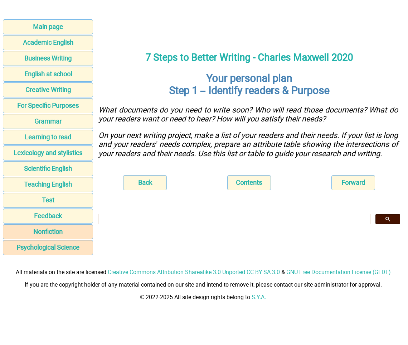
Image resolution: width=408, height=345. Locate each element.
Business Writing (48, 58)
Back (145, 182)
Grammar (48, 121)
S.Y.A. (259, 297)
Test (48, 200)
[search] (233, 219)
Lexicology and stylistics (48, 153)
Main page (48, 26)
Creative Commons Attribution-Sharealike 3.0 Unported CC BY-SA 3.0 (194, 272)
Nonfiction (48, 231)
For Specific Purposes (48, 105)
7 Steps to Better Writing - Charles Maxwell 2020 (249, 57)
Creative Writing (48, 90)
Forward (353, 182)
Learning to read (48, 137)
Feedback (48, 216)
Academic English (48, 42)
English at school (48, 74)
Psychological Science (47, 247)
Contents (249, 182)
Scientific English (48, 168)
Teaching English (48, 184)
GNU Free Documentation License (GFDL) (338, 272)
